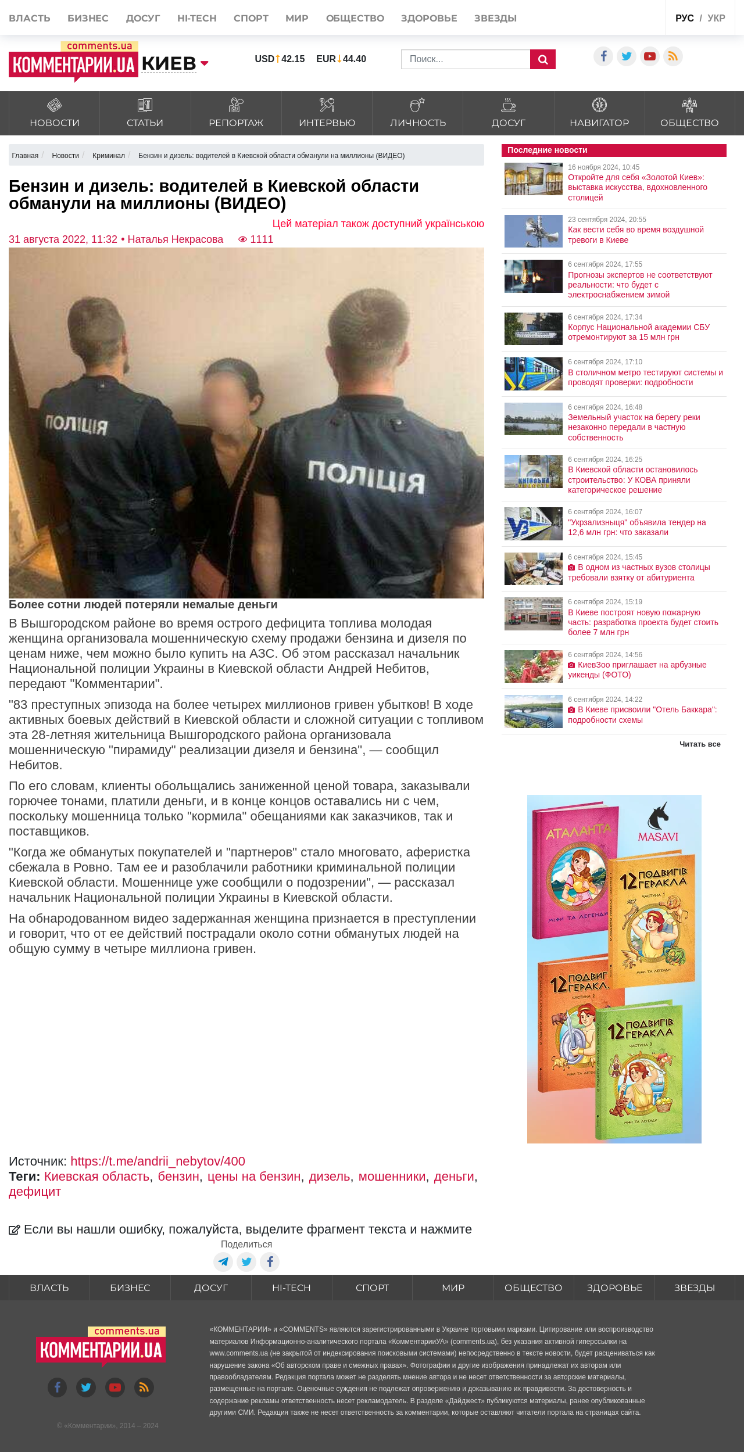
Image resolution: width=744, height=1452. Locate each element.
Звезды (495, 18)
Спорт (251, 18)
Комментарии (90, 1426)
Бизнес (88, 18)
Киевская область (97, 1176)
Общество (355, 18)
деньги (454, 1176)
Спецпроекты (628, 16)
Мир (297, 18)
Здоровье (429, 18)
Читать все (700, 744)
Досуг (143, 18)
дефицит (35, 1191)
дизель (329, 1176)
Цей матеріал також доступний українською (379, 224)
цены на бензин (254, 1176)
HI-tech (197, 18)
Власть (29, 18)
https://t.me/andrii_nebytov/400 (157, 1161)
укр (716, 18)
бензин (178, 1176)
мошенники (392, 1176)
